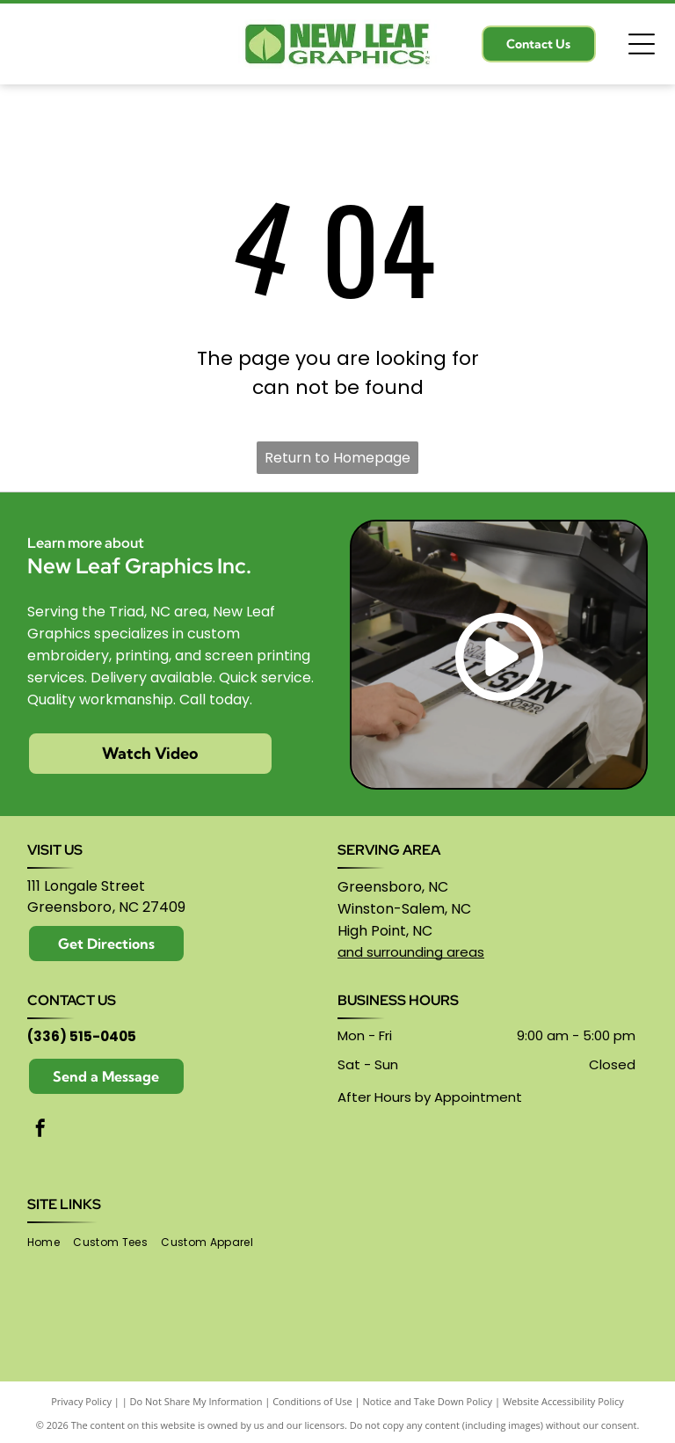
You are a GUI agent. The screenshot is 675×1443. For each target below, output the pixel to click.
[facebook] (40, 1130)
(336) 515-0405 (81, 1036)
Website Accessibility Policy (563, 1401)
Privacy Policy (81, 1401)
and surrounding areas (411, 952)
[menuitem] (50, 1242)
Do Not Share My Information (196, 1401)
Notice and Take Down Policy (428, 1401)
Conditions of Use (312, 1401)
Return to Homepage (337, 458)
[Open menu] (641, 44)
